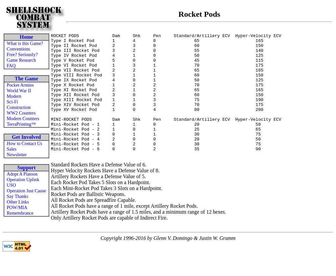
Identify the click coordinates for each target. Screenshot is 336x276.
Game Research (21, 60)
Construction (19, 107)
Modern (14, 96)
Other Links (18, 201)
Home (26, 37)
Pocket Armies (20, 85)
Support (26, 167)
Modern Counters (23, 118)
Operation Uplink (23, 179)
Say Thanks (18, 196)
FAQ (11, 65)
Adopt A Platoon (22, 174)
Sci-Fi (12, 101)
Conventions (18, 49)
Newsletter (17, 154)
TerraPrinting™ (21, 124)
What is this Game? (25, 43)
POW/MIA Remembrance (20, 210)
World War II (19, 90)
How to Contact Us (24, 143)
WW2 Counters (21, 113)
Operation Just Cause (26, 190)
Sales (12, 149)
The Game (26, 78)
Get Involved (26, 137)
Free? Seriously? (22, 54)
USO (11, 185)
